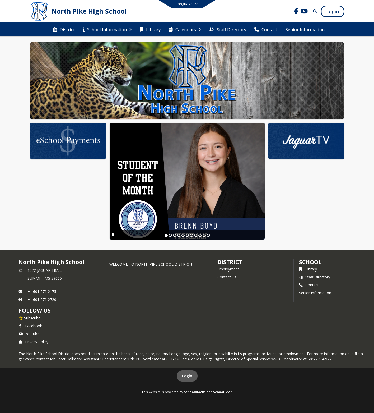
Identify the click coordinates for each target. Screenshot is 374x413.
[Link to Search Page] (314, 11)
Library (308, 269)
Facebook (30, 325)
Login (187, 375)
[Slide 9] (200, 235)
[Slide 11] (208, 235)
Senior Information (315, 292)
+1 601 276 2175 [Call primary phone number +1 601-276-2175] (41, 291)
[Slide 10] (204, 235)
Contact (309, 284)
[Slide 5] (183, 235)
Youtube (29, 333)
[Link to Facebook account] (296, 12)
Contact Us (226, 276)
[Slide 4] (178, 235)
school (310, 262)
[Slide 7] (191, 235)
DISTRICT (229, 262)
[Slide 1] (166, 235)
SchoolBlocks (195, 392)
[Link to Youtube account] (304, 12)
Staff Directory (314, 276)
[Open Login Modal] (332, 11)
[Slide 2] (170, 235)
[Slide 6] (187, 235)
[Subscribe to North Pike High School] (29, 318)
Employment (228, 269)
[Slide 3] (174, 235)
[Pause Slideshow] (113, 234)
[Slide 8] (195, 235)
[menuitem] (63, 29)
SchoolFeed (222, 392)
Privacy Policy (33, 341)
